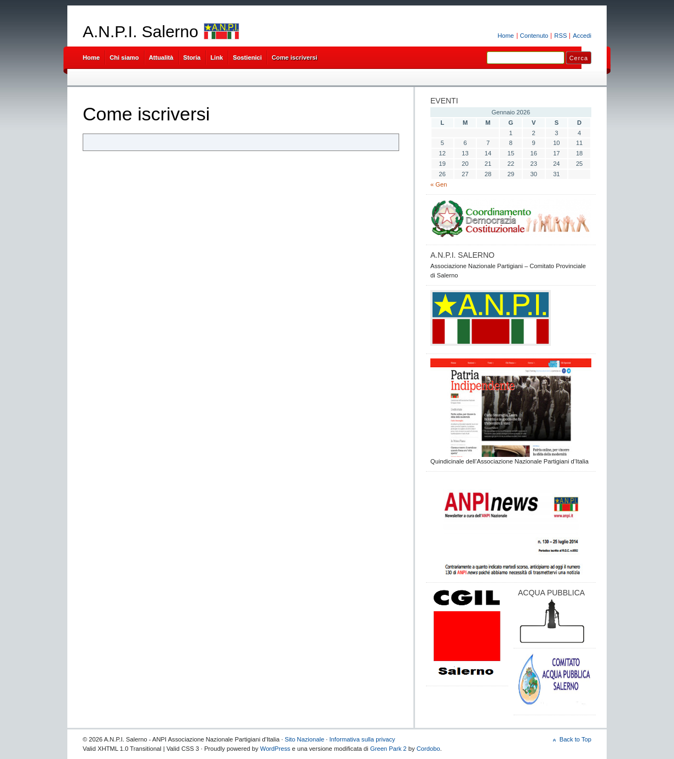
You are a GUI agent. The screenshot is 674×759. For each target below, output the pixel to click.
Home (506, 35)
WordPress (275, 748)
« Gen (438, 184)
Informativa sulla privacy (362, 739)
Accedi (582, 35)
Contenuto (534, 35)
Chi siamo (124, 57)
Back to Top (575, 739)
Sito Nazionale (304, 739)
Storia (192, 57)
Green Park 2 (388, 748)
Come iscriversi (294, 57)
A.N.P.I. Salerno (140, 31)
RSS (560, 35)
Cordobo (428, 748)
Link (216, 57)
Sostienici (247, 57)
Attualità (161, 57)
